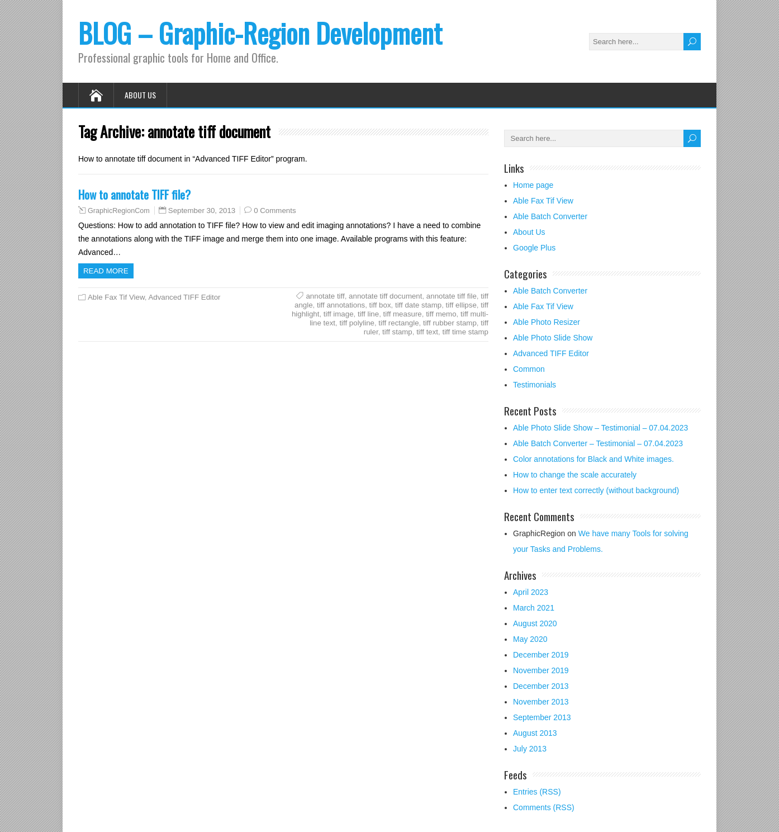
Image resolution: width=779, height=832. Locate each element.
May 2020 (530, 639)
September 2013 (542, 717)
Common (529, 369)
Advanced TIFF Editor (184, 297)
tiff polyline (356, 323)
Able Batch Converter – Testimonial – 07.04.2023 (598, 443)
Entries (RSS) (537, 791)
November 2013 (541, 701)
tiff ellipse (461, 305)
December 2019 (541, 654)
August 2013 (535, 733)
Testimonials (534, 384)
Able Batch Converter (550, 216)
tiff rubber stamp (450, 323)
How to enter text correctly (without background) (596, 490)
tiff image (339, 314)
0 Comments (275, 210)
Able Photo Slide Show (552, 337)
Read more (106, 271)
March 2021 (533, 607)
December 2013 (541, 686)
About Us (140, 95)
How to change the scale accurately (574, 474)
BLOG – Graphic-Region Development (260, 33)
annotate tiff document (385, 296)
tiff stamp (397, 332)
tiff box (380, 305)
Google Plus (534, 247)
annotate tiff (325, 296)
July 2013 (530, 748)
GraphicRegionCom (119, 211)
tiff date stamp (418, 305)
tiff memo (441, 314)
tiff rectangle (398, 323)
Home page (533, 185)
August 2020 (535, 623)
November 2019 (541, 670)
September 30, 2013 (202, 210)
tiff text (427, 332)
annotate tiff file (451, 296)
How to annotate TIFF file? (134, 194)
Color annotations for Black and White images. (593, 459)
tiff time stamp (465, 332)
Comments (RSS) (543, 807)
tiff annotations (341, 305)
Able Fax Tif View (116, 297)
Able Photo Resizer (546, 322)
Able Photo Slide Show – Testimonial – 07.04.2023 (600, 427)
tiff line (368, 314)
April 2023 (530, 592)
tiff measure (402, 314)
